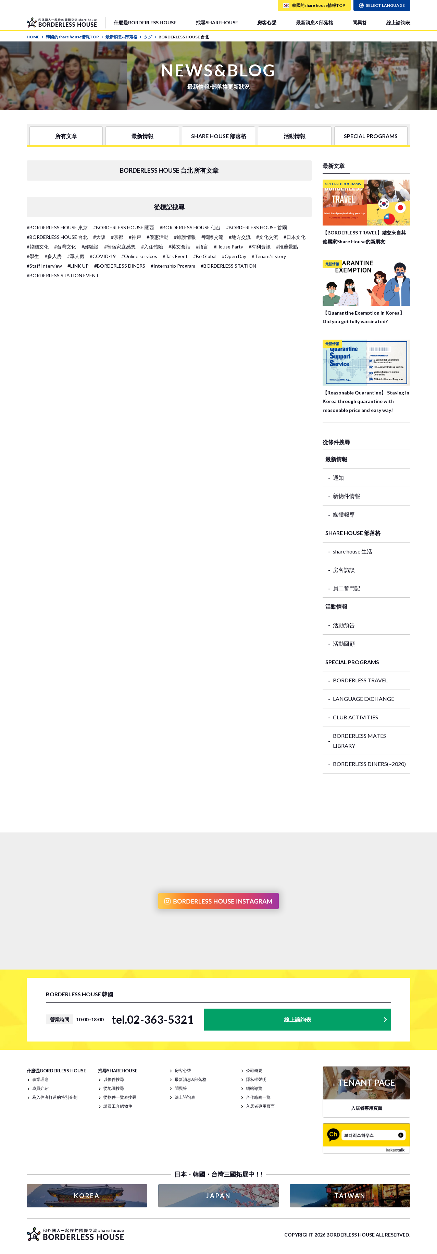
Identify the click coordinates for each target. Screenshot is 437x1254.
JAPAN (218, 1196)
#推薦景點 (287, 246)
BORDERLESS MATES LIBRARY (359, 740)
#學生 (33, 256)
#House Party (228, 246)
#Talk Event (175, 256)
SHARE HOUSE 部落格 (218, 136)
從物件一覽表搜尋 (119, 1097)
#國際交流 (212, 237)
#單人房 (75, 256)
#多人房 (53, 256)
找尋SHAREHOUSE (217, 22)
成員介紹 (40, 1088)
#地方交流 (240, 237)
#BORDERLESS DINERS (119, 266)
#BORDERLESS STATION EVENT (63, 275)
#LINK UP (78, 266)
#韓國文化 (38, 246)
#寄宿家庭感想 (120, 246)
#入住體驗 (152, 246)
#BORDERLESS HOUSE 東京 (57, 227)
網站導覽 (254, 1088)
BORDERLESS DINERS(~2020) (369, 763)
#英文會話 (179, 246)
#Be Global (204, 256)
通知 (338, 477)
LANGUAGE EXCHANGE (363, 698)
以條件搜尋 (113, 1079)
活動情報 (294, 136)
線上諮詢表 (398, 22)
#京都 (117, 237)
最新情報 (142, 136)
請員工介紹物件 (117, 1106)
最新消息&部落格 (314, 22)
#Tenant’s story (269, 256)
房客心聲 (266, 22)
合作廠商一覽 (258, 1097)
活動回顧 (344, 643)
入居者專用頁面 (260, 1106)
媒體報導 (344, 514)
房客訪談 (344, 570)
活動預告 (344, 625)
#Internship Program (173, 266)
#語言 (202, 246)
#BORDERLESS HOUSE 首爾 (256, 227)
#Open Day (234, 256)
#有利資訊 (260, 246)
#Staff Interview (44, 266)
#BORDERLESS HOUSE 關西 (123, 227)
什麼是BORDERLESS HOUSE (145, 22)
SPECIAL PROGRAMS (371, 136)
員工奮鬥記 (346, 588)
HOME (35, 36)
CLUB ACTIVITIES (355, 717)
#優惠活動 (157, 237)
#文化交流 (267, 237)
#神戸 (135, 237)
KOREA (87, 1196)
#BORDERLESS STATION (228, 266)
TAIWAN (350, 1196)
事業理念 (40, 1079)
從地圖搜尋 (113, 1088)
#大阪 (99, 237)
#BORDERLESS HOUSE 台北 (57, 237)
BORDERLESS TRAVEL (360, 680)
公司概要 (254, 1070)
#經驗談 (90, 246)
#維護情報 (185, 237)
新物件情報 (346, 495)
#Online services (139, 256)
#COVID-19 (103, 256)
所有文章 (66, 136)
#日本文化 (294, 237)
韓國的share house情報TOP (74, 36)
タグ (150, 36)
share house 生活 (352, 551)
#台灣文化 (65, 246)
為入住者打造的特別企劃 (54, 1097)
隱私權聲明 (256, 1079)
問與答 (359, 22)
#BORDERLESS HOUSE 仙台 (190, 227)
